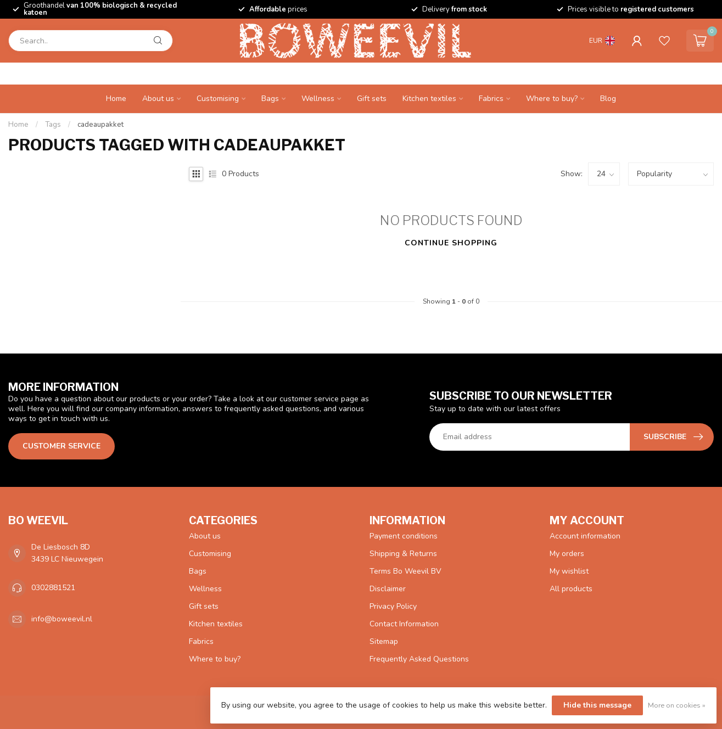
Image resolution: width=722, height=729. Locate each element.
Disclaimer (388, 589)
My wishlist (569, 571)
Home (116, 98)
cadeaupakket (100, 125)
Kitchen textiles (429, 98)
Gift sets (372, 98)
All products (571, 589)
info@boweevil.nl (61, 619)
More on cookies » (677, 705)
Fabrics (491, 98)
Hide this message (597, 705)
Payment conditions (404, 536)
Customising (218, 98)
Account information (585, 536)
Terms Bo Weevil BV (405, 571)
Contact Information (404, 624)
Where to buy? (552, 98)
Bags (270, 98)
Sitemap (384, 641)
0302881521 (53, 587)
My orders (567, 553)
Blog (608, 98)
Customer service (61, 446)
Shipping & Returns (403, 553)
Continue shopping (451, 243)
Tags (53, 125)
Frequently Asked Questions (419, 659)
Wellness (317, 98)
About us (158, 98)
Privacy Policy (393, 606)
